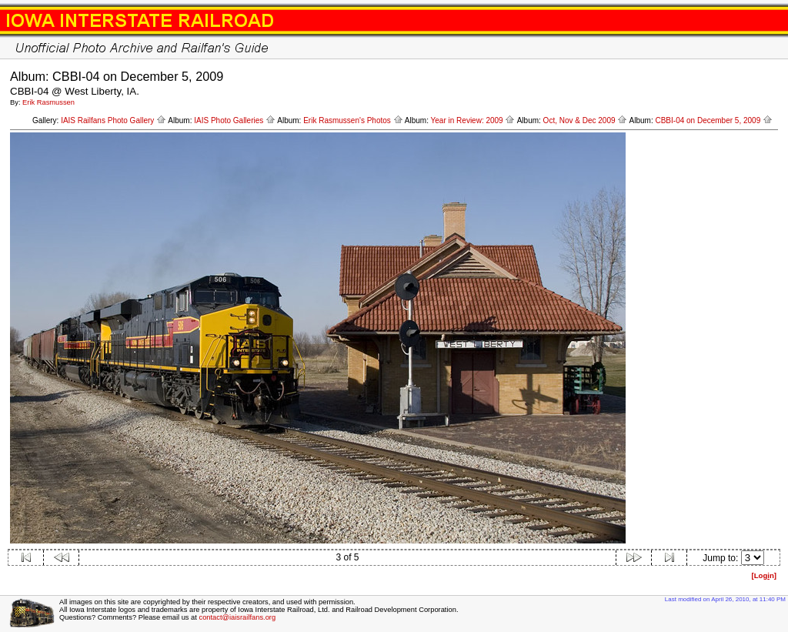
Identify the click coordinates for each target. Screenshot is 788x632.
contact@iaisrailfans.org (237, 617)
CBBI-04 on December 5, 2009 (714, 120)
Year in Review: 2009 (473, 120)
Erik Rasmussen (48, 102)
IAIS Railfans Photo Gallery (113, 120)
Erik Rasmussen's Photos (352, 120)
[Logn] (763, 575)
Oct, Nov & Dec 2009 (585, 120)
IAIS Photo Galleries (234, 120)
